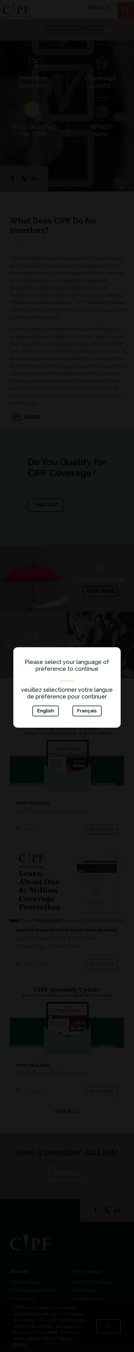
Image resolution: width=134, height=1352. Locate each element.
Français (87, 711)
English (45, 711)
